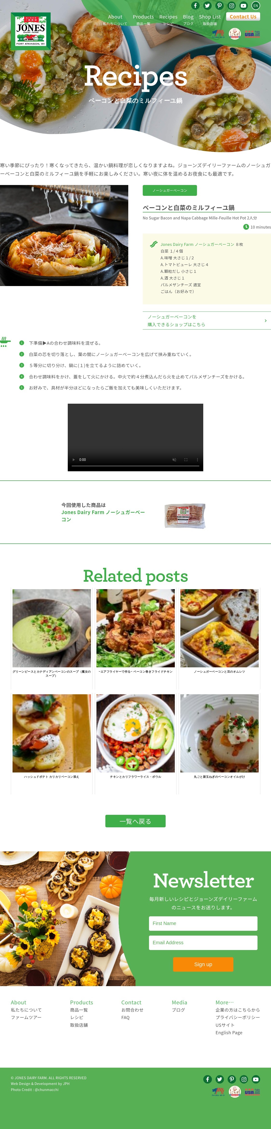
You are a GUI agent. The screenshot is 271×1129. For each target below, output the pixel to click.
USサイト (225, 1025)
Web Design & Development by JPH (40, 1083)
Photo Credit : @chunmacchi (35, 1089)
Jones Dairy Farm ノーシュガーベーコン (197, 244)
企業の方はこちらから (238, 1010)
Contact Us (243, 16)
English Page (229, 1032)
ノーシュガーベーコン (169, 190)
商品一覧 (143, 19)
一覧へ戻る (136, 820)
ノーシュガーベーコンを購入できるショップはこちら (176, 320)
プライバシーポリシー (238, 1017)
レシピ (168, 19)
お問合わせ (132, 1010)
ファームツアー (26, 1017)
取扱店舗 (210, 19)
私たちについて (115, 19)
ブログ (188, 19)
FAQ (125, 1017)
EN (255, 5)
